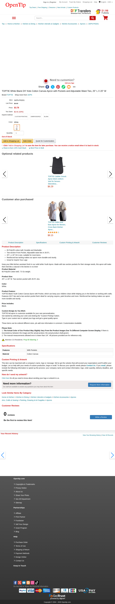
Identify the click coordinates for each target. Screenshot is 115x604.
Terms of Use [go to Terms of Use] (21, 546)
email (103, 365)
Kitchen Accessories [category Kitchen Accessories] (61, 397)
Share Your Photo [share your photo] (22, 495)
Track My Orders (75, 2)
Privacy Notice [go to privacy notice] (21, 488)
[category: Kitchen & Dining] (29, 24)
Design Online (21, 557)
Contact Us (90, 365)
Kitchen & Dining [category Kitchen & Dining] (22, 397)
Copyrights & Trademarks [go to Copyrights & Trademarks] (25, 484)
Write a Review (101, 417)
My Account (63, 2)
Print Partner (20, 517)
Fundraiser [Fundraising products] (20, 521)
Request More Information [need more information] (100, 385)
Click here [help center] (5, 378)
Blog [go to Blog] (17, 532)
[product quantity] (19, 133)
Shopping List (87, 2)
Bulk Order (27, 141)
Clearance (52, 7)
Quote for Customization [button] (45, 141)
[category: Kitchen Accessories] (69, 24)
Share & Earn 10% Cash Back (14, 148)
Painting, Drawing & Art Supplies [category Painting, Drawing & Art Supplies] (32, 400)
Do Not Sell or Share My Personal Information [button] (31, 586)
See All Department (13, 18)
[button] (106, 2)
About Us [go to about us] (19, 492)
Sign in (46, 2)
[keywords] (62, 18)
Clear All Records (107, 435)
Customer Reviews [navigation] (99, 243)
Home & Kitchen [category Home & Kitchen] (8, 397)
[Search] (93, 18)
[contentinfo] (16, 5)
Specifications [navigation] (41, 243)
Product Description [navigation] (15, 243)
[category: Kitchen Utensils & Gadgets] (48, 24)
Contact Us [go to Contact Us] (20, 561)
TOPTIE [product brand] (10, 95)
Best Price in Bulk (36, 148)
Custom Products (73, 7)
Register (53, 2)
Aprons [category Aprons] (73, 397)
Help (95, 2)
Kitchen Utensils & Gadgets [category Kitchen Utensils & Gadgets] (41, 397)
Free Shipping (42, 7)
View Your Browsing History (92, 435)
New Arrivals (61, 7)
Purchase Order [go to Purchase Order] (22, 542)
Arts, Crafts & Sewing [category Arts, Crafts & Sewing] (10, 400)
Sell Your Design (22, 524)
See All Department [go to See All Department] (23, 499)
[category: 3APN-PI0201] (93, 24)
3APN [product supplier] (30, 95)
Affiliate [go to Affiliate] (18, 513)
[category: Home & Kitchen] (13, 24)
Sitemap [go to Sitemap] (19, 503)
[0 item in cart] (105, 18)
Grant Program (21, 528)
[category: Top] (3, 24)
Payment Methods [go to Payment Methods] (22, 553)
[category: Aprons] (82, 24)
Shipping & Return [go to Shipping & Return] (23, 550)
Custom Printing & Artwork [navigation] (69, 243)
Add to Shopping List (11, 141)
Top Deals (32, 7)
